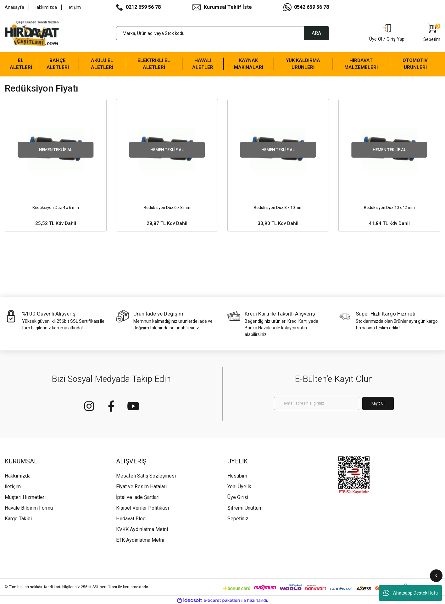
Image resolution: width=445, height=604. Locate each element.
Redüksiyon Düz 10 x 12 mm (389, 207)
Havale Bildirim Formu (29, 508)
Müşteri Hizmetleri (25, 497)
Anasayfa (14, 7)
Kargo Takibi (18, 519)
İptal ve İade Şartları (137, 497)
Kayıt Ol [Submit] (378, 403)
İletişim (73, 7)
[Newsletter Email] (316, 403)
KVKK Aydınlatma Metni (142, 529)
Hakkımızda (45, 7)
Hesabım (237, 476)
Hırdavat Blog (131, 519)
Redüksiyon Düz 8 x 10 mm (278, 207)
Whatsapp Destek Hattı (410, 593)
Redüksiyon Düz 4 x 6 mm (55, 207)
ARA (316, 33)
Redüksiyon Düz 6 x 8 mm (167, 207)
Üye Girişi (237, 497)
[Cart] (431, 33)
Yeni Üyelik (239, 486)
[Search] (222, 33)
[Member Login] (386, 33)
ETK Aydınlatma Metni (140, 540)
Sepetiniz (237, 519)
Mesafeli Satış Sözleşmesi (146, 476)
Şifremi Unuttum (245, 508)
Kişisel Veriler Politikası (142, 508)
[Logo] (32, 33)
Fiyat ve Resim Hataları (141, 486)
